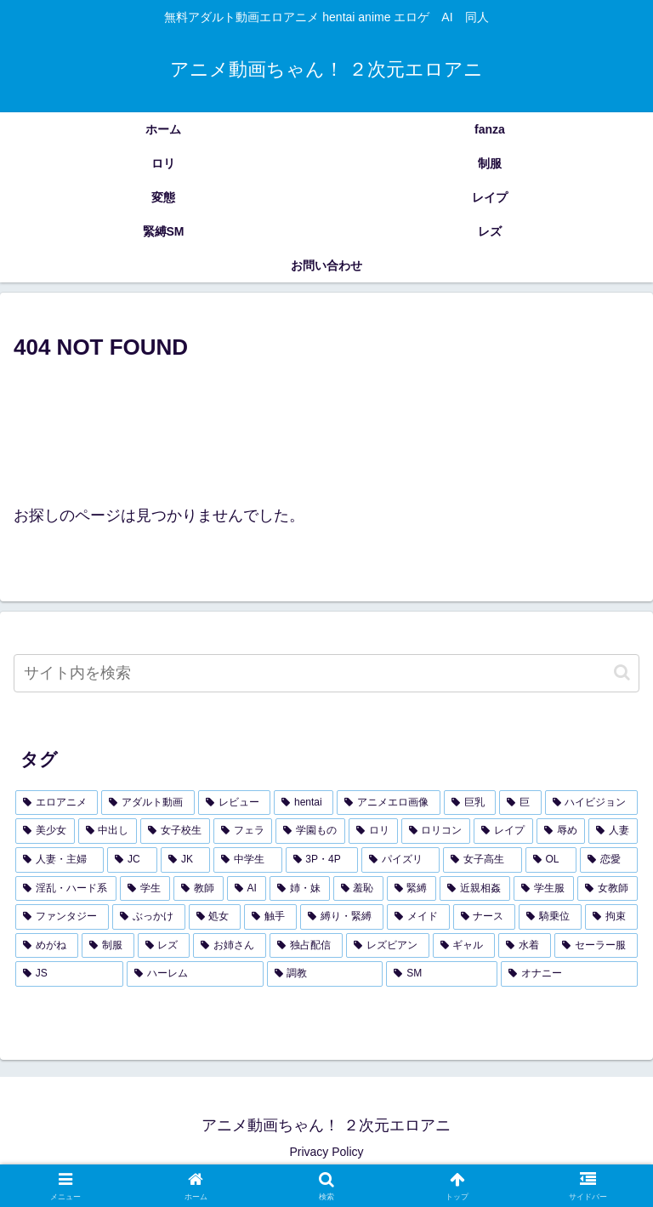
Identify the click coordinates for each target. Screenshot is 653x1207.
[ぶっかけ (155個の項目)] (148, 917)
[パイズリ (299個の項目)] (400, 860)
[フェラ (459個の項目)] (243, 831)
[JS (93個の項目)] (69, 974)
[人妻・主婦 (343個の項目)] (59, 860)
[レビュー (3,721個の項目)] (234, 803)
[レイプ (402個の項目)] (503, 831)
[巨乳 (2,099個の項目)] (470, 803)
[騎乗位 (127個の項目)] (550, 917)
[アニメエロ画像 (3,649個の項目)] (388, 803)
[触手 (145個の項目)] (270, 917)
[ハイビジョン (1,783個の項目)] (591, 803)
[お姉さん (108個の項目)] (229, 946)
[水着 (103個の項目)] (524, 946)
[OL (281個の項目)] (550, 860)
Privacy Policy (326, 1152)
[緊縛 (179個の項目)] (412, 889)
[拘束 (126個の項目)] (611, 917)
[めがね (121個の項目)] (46, 946)
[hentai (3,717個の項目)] (303, 803)
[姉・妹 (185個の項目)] (300, 889)
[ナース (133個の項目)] (484, 917)
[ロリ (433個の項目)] (373, 831)
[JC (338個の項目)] (132, 860)
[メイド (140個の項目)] (418, 917)
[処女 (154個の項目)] (215, 917)
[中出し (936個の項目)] (108, 831)
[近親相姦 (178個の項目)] (475, 889)
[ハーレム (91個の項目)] (195, 974)
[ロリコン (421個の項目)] (436, 831)
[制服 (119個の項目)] (108, 946)
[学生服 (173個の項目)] (544, 889)
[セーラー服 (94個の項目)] (596, 946)
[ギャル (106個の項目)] (464, 946)
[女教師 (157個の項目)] (607, 889)
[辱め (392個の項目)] (561, 831)
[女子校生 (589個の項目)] (175, 831)
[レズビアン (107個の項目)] (387, 946)
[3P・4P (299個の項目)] (322, 860)
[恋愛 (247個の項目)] (609, 860)
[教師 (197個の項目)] (198, 889)
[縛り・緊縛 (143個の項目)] (341, 917)
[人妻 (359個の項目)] (613, 831)
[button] (622, 672)
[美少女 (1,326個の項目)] (45, 831)
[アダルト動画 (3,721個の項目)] (147, 803)
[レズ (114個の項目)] (164, 946)
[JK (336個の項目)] (185, 860)
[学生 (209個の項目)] (145, 889)
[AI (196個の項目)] (246, 889)
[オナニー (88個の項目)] (569, 974)
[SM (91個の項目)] (441, 974)
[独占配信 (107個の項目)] (306, 946)
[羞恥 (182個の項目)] (358, 889)
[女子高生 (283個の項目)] (482, 860)
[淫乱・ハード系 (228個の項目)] (65, 889)
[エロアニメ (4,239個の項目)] (56, 803)
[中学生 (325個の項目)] (247, 860)
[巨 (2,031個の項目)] (520, 803)
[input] (326, 673)
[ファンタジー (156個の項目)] (62, 917)
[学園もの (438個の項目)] (310, 831)
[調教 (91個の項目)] (325, 974)
